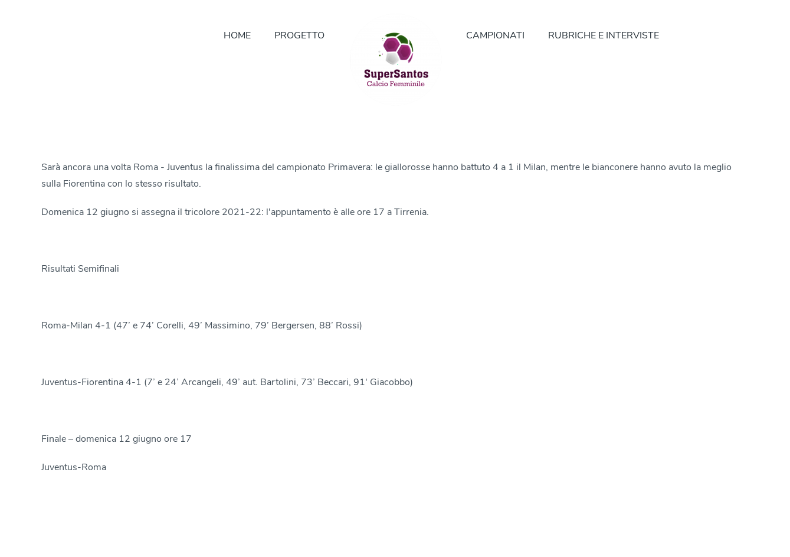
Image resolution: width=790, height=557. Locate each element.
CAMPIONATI (495, 35)
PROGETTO (299, 35)
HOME (237, 35)
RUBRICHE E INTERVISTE (603, 35)
